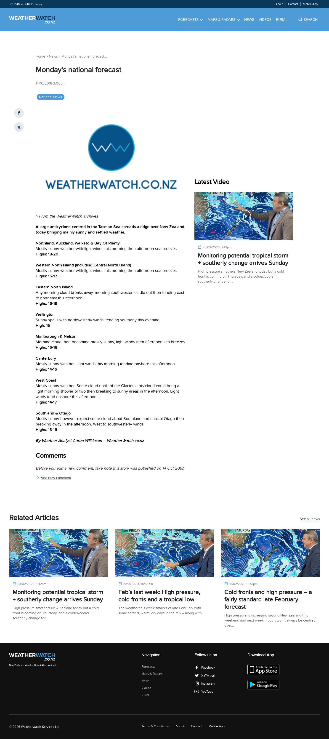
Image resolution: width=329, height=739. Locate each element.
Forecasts (190, 19)
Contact (293, 4)
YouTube (203, 692)
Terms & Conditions (155, 726)
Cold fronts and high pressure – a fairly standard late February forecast (268, 599)
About (279, 4)
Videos (265, 19)
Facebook (204, 668)
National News (50, 97)
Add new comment (54, 478)
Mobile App (310, 4)
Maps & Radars (224, 19)
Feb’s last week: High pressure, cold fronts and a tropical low (159, 596)
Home (40, 56)
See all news (310, 519)
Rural (281, 19)
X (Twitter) (204, 676)
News (249, 19)
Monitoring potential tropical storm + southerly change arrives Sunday (243, 259)
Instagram (204, 684)
